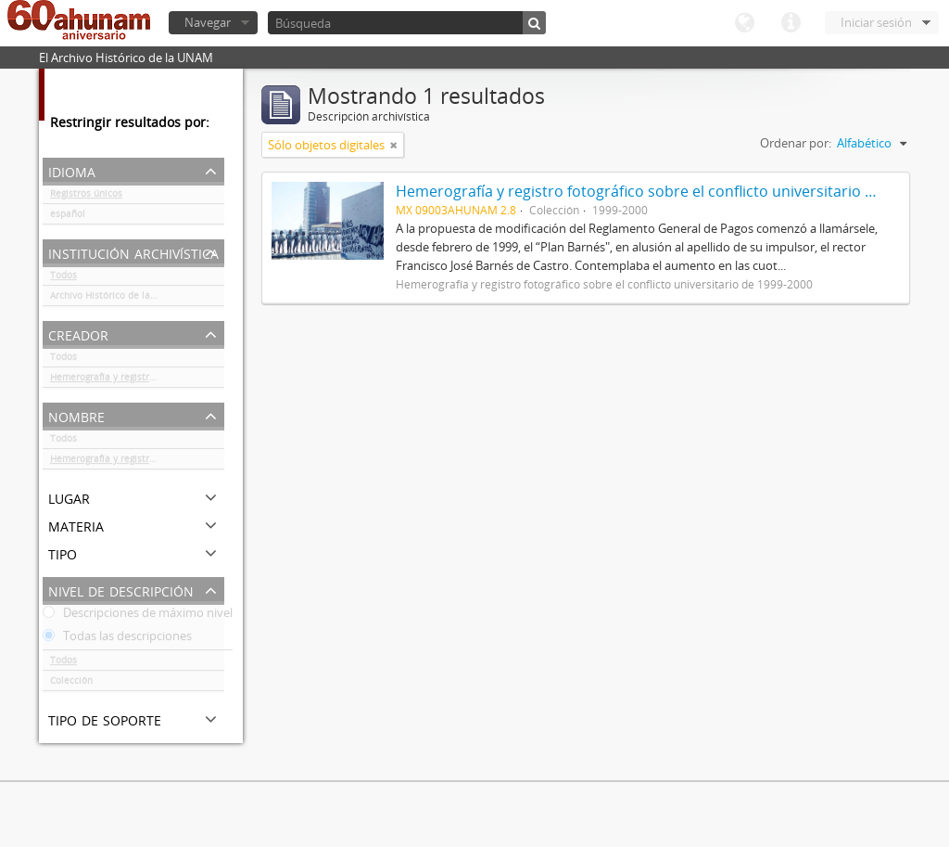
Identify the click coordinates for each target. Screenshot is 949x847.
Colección (71, 683)
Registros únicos (86, 196)
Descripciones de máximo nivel (138, 616)
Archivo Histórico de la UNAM (115, 298)
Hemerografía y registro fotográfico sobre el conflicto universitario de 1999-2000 (137, 380)
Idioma (744, 23)
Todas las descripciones (117, 639)
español (67, 217)
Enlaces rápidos (790, 23)
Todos (63, 278)
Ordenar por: (795, 143)
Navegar (207, 22)
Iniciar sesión (876, 22)
